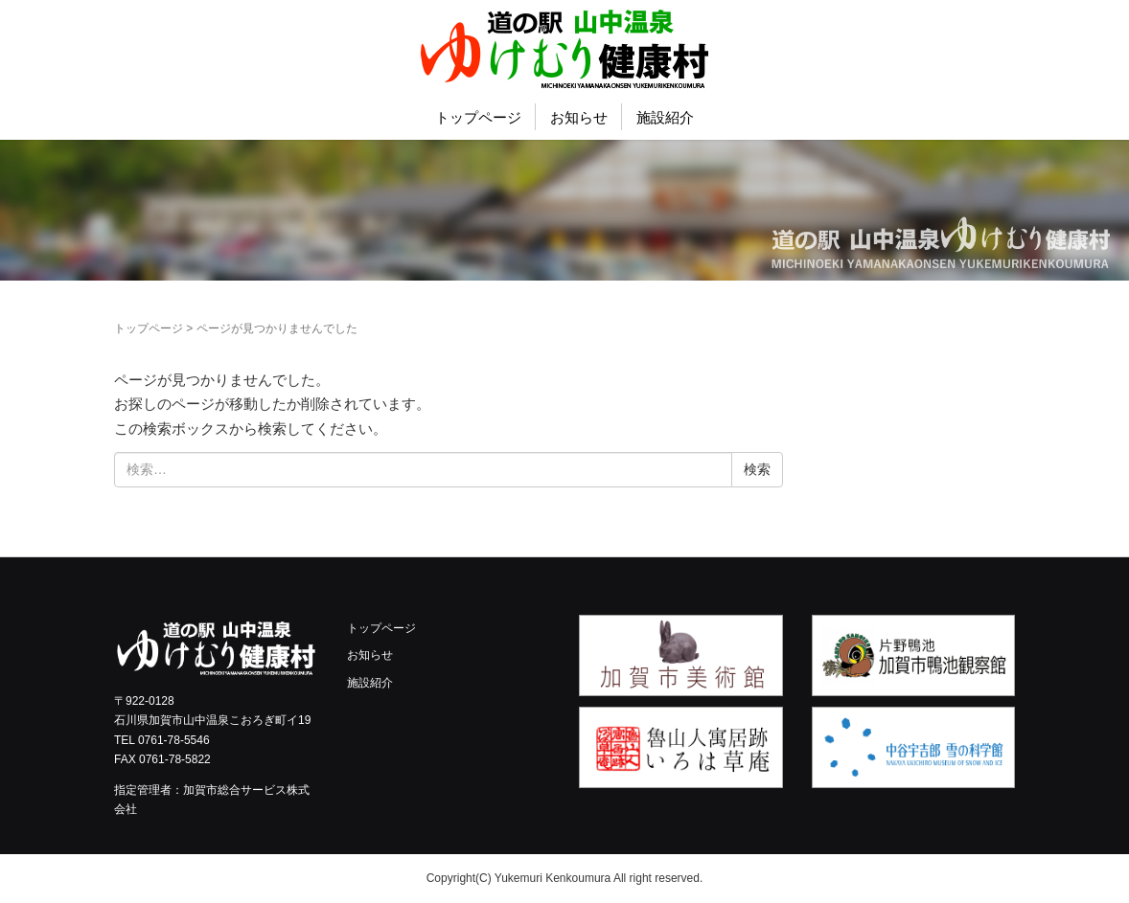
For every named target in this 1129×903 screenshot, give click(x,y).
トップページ (478, 117)
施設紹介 (665, 117)
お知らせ (579, 117)
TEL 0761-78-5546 (162, 740)
